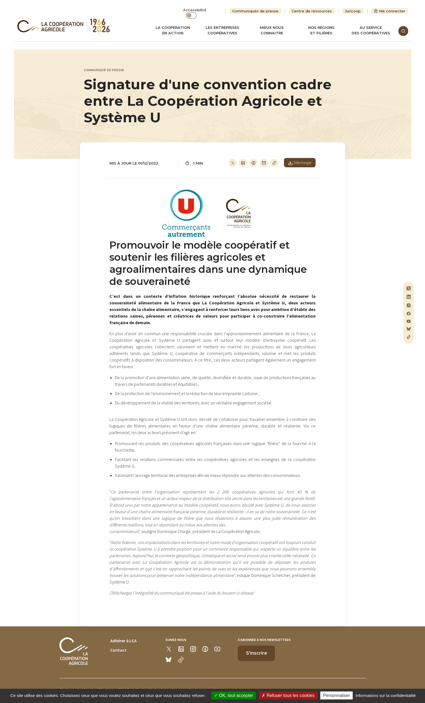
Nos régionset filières (321, 30)
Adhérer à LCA (123, 640)
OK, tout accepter (233, 695)
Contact (118, 650)
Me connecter (392, 11)
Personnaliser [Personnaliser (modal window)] (336, 695)
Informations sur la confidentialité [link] (385, 695)
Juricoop (353, 11)
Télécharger (299, 162)
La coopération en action (173, 30)
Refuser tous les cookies (288, 695)
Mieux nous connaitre (272, 30)
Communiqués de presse (255, 11)
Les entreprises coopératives (222, 30)
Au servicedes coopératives (371, 30)
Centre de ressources (312, 11)
